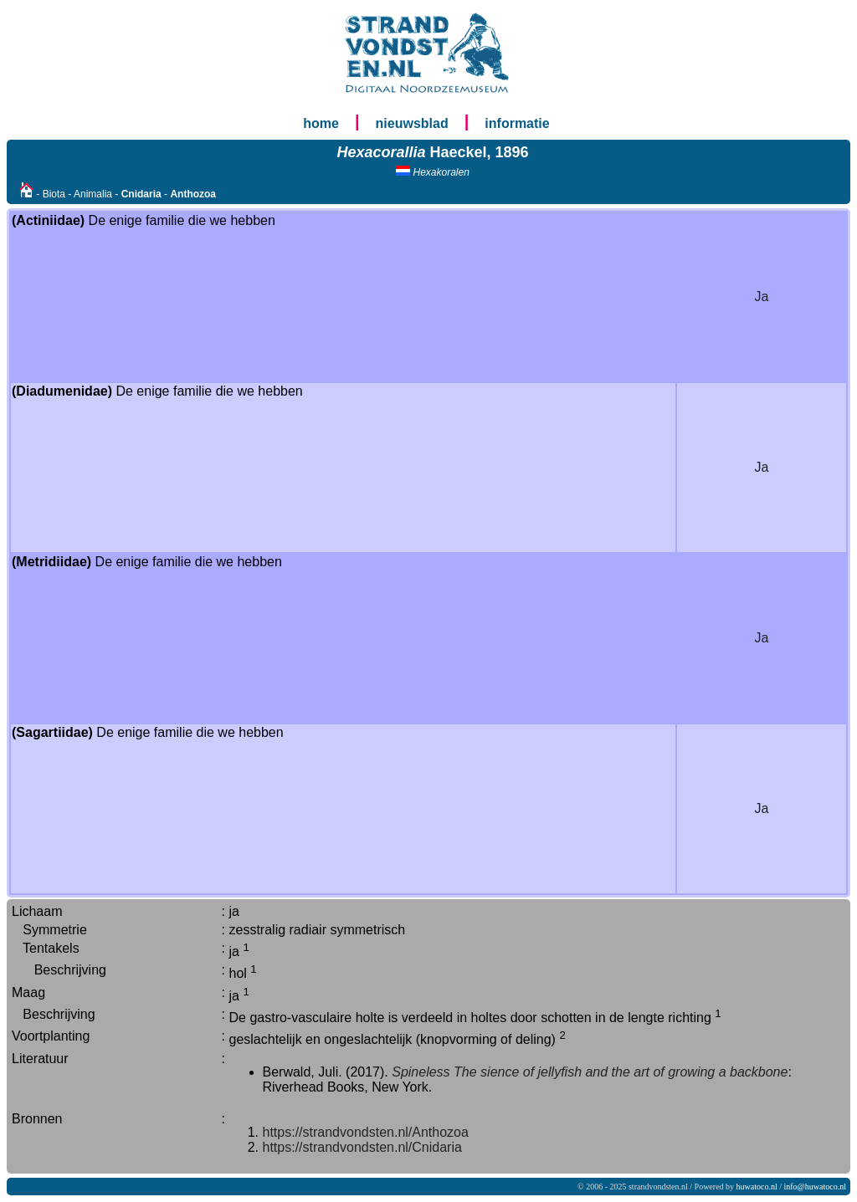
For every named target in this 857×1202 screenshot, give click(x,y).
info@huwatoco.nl (815, 1186)
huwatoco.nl (756, 1186)
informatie (517, 123)
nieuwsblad (412, 123)
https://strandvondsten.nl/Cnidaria (362, 1147)
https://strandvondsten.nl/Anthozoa (366, 1132)
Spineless (420, 1072)
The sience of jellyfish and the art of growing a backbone (621, 1072)
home (321, 123)
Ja (762, 296)
